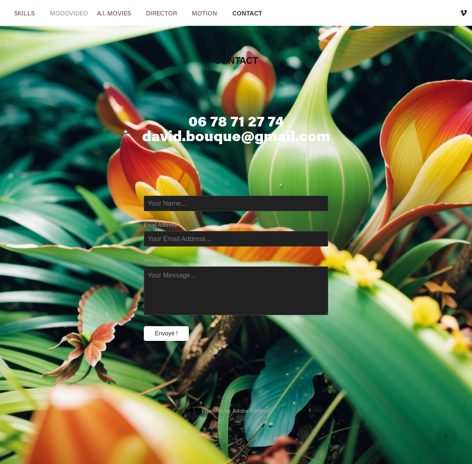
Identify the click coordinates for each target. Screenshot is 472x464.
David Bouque (419, 12)
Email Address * (162, 224)
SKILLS (24, 13)
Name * (152, 189)
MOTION (204, 13)
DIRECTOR (161, 13)
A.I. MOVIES (114, 13)
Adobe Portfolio (251, 410)
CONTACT (247, 13)
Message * (156, 260)
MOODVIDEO (69, 13)
